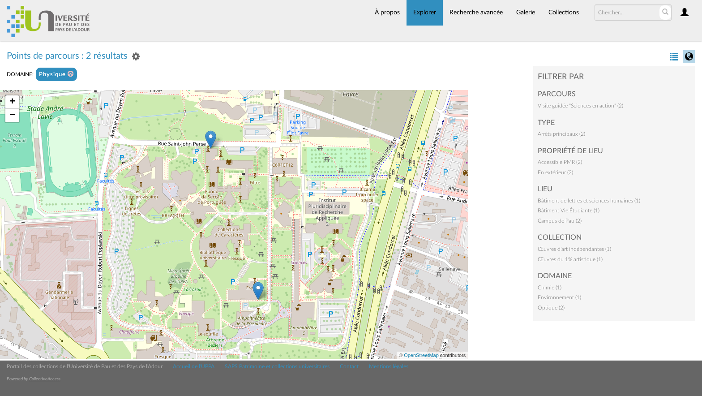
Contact (349, 366)
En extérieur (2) (555, 172)
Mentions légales (388, 366)
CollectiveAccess (44, 379)
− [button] (12, 115)
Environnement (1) (559, 297)
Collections (563, 12)
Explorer (424, 12)
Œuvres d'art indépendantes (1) (574, 249)
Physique (56, 74)
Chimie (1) (549, 287)
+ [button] (12, 102)
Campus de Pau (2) (560, 221)
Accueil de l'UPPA (193, 366)
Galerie (525, 12)
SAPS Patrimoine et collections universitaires (277, 366)
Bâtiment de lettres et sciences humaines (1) (589, 200)
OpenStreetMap (421, 355)
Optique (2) (551, 307)
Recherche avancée (476, 12)
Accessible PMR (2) (560, 162)
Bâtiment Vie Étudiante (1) (568, 210)
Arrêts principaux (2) (561, 134)
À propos (387, 12)
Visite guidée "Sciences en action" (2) (580, 105)
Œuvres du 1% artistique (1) (570, 259)
